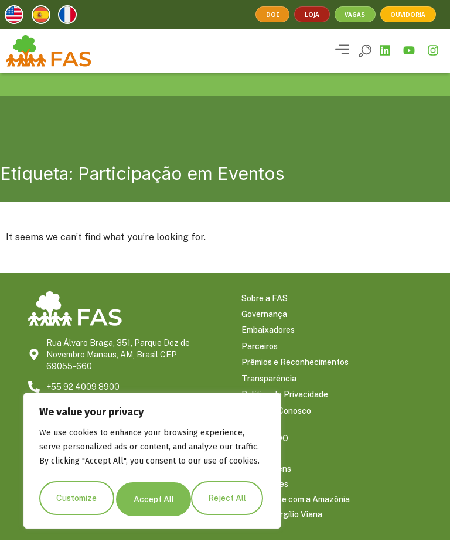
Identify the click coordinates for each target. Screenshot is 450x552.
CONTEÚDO (264, 450)
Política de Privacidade (284, 405)
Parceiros (259, 352)
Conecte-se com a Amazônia (295, 511)
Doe (272, 15)
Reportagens (266, 481)
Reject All (153, 499)
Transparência (268, 387)
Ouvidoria (407, 15)
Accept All (229, 499)
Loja (311, 15)
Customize (76, 499)
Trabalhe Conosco (276, 422)
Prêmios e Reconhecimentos (295, 369)
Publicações (264, 496)
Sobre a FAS (264, 299)
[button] (342, 50)
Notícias (257, 466)
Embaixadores (268, 334)
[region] (152, 463)
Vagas (353, 15)
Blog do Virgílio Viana (281, 526)
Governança (264, 317)
